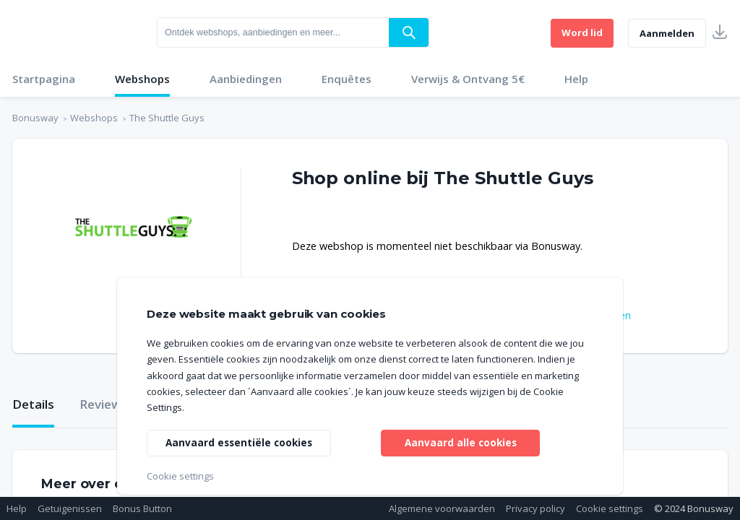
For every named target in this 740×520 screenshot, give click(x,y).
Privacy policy (535, 508)
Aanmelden (667, 33)
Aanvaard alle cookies (460, 441)
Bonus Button (142, 508)
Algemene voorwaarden (442, 508)
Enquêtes (346, 79)
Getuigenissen (70, 508)
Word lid (582, 32)
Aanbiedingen (246, 79)
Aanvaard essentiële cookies (241, 441)
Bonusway (35, 117)
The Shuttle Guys (167, 117)
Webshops (142, 79)
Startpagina (43, 79)
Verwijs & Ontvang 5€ (468, 79)
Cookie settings (609, 508)
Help (576, 79)
